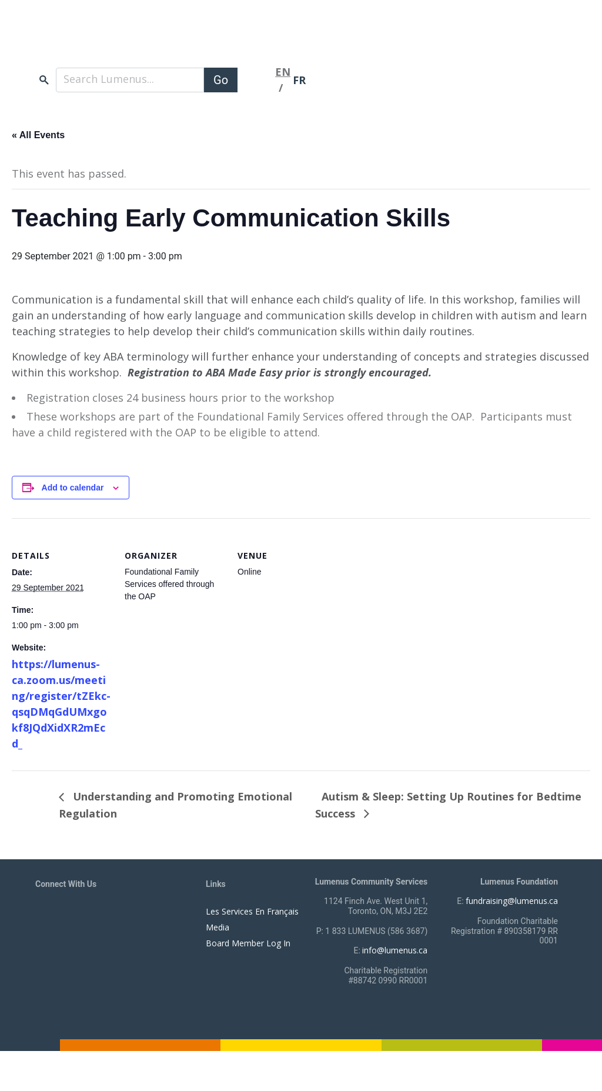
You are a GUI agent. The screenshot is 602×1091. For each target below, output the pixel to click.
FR (299, 78)
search (44, 77)
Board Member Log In (248, 943)
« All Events (38, 135)
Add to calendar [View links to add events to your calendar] (73, 487)
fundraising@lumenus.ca (512, 900)
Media (217, 927)
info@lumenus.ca (394, 950)
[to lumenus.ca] (159, 40)
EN (282, 69)
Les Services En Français (252, 911)
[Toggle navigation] (256, 77)
